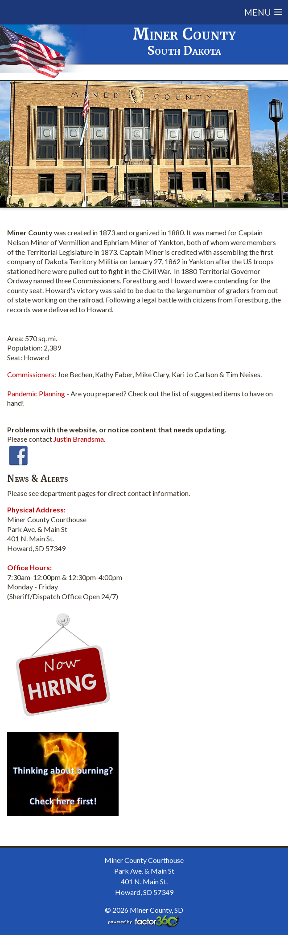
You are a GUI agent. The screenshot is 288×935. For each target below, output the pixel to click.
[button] (172, 12)
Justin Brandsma (78, 439)
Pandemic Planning (36, 393)
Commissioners (30, 374)
